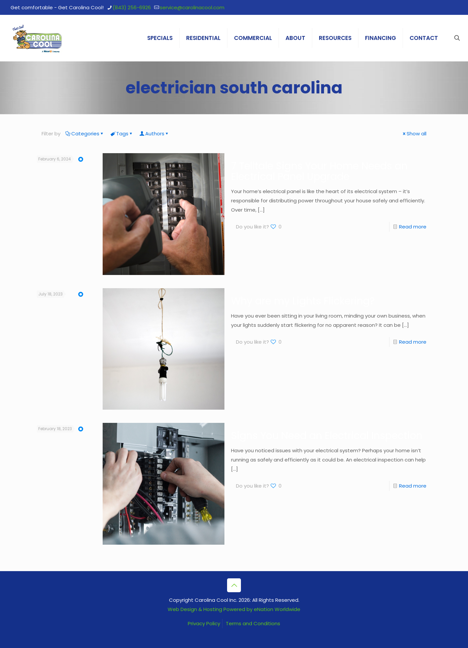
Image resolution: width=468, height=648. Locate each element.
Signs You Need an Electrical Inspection (326, 436)
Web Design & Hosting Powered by (211, 609)
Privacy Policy (204, 623)
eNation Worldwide (277, 609)
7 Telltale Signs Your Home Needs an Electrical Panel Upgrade (319, 171)
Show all (414, 133)
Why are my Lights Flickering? (303, 301)
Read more (412, 226)
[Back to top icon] (234, 585)
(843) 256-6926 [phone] (132, 7)
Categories (84, 133)
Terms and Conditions (253, 623)
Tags (121, 133)
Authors (154, 133)
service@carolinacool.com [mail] (192, 7)
